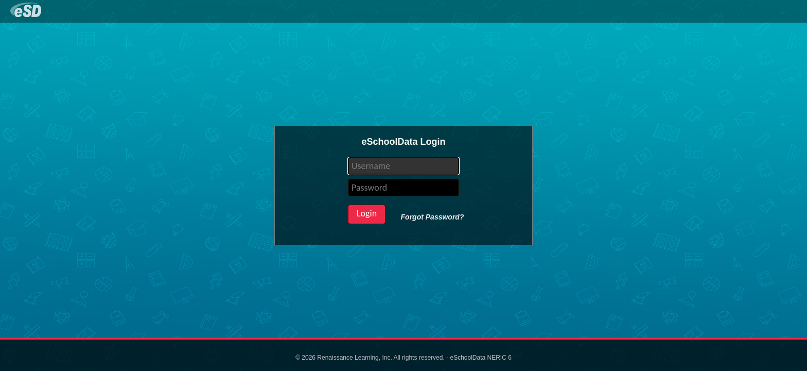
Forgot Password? (432, 217)
